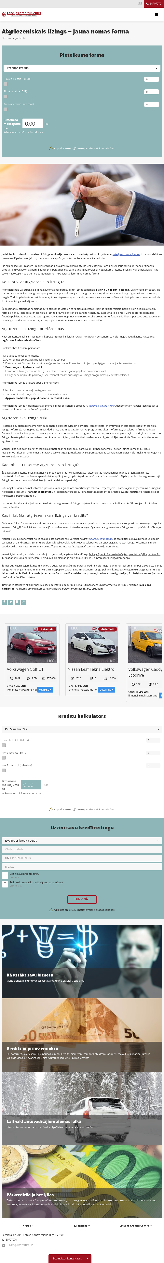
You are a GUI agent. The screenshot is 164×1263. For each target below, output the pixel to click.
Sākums (6, 38)
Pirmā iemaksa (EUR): (16, 91)
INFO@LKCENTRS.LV (17, 1245)
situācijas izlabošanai (101, 539)
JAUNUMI (21, 38)
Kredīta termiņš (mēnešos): (19, 104)
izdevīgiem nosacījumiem (126, 254)
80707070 (153, 4)
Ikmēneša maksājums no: (12, 123)
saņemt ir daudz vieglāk (102, 405)
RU (140, 3)
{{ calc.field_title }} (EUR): (17, 79)
